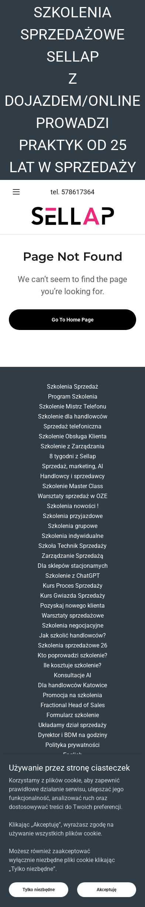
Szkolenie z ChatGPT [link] (72, 575)
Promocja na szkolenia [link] (72, 695)
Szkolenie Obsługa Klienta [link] (73, 436)
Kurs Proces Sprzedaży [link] (73, 585)
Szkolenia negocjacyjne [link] (72, 625)
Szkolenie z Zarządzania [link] (72, 446)
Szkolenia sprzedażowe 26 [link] (72, 645)
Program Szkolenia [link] (72, 396)
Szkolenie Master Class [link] (72, 486)
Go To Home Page (73, 320)
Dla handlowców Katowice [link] (72, 685)
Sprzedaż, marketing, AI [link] (72, 466)
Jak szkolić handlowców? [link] (72, 635)
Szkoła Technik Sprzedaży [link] (72, 545)
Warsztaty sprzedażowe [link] (73, 615)
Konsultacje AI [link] (72, 675)
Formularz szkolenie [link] (72, 715)
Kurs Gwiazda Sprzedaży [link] (72, 595)
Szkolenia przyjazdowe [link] (73, 515)
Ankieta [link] (72, 764)
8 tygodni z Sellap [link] (72, 456)
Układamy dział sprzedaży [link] (72, 725)
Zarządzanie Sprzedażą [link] (72, 555)
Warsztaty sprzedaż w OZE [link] (72, 496)
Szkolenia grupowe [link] (72, 525)
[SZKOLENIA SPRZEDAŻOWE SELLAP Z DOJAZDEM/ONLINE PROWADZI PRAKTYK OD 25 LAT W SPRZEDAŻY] (72, 89)
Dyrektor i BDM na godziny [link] (72, 735)
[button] (18, 191)
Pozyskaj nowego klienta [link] (72, 605)
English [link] (72, 754)
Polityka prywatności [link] (72, 744)
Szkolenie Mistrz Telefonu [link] (72, 406)
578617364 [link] (77, 192)
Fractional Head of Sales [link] (73, 705)
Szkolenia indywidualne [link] (72, 535)
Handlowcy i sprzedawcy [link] (72, 476)
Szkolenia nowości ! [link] (73, 506)
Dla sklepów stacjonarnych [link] (73, 565)
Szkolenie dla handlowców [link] (72, 416)
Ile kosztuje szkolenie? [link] (72, 665)
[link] (72, 216)
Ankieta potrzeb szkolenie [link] (72, 774)
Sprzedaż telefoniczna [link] (72, 426)
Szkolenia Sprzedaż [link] (72, 386)
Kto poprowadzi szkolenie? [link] (72, 655)
